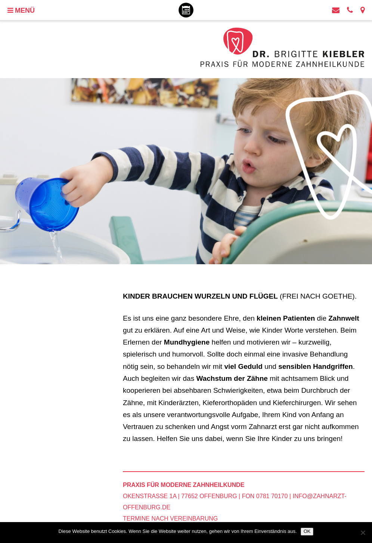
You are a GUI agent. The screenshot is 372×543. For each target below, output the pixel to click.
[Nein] (362, 532)
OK (307, 531)
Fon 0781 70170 (265, 496)
